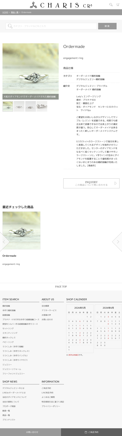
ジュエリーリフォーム (11, 369)
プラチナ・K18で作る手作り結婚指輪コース (20, 319)
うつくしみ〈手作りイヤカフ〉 (15, 360)
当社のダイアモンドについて (14, 397)
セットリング (8, 328)
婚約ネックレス (8, 337)
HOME (5, 12)
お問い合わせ (47, 319)
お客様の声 (46, 315)
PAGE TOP (61, 286)
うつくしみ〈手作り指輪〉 (13, 346)
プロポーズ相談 (8, 406)
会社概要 (45, 306)
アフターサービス (49, 310)
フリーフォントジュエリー (13, 373)
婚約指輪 (6, 306)
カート (118, 4)
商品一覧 (14, 12)
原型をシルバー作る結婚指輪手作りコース (20, 324)
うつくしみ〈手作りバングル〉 (15, 355)
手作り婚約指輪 (8, 310)
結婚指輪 (6, 315)
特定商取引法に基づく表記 (53, 401)
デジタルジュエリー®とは (13, 388)
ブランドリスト (8, 419)
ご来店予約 (46, 388)
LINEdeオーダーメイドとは (14, 392)
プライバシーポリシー (51, 406)
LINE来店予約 (47, 392)
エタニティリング (9, 333)
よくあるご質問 (48, 397)
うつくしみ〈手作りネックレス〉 (16, 351)
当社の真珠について (10, 401)
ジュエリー (7, 364)
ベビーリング (8, 342)
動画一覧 (6, 410)
